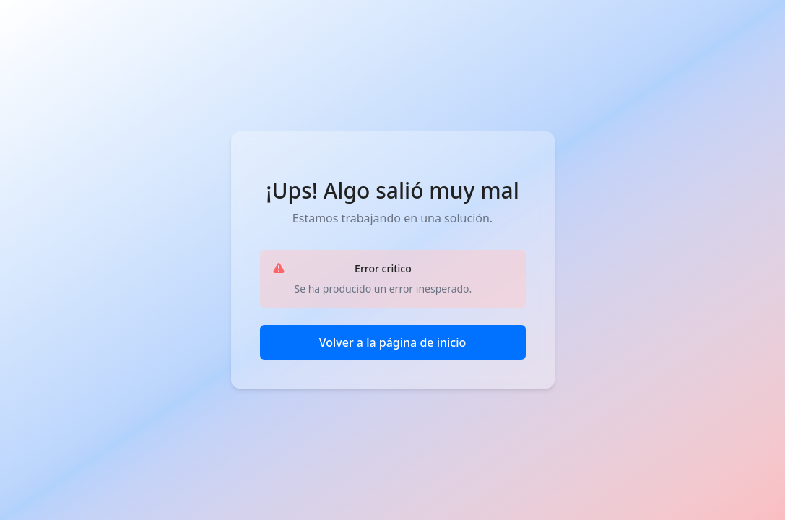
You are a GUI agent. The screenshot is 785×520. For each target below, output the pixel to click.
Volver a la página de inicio (393, 342)
